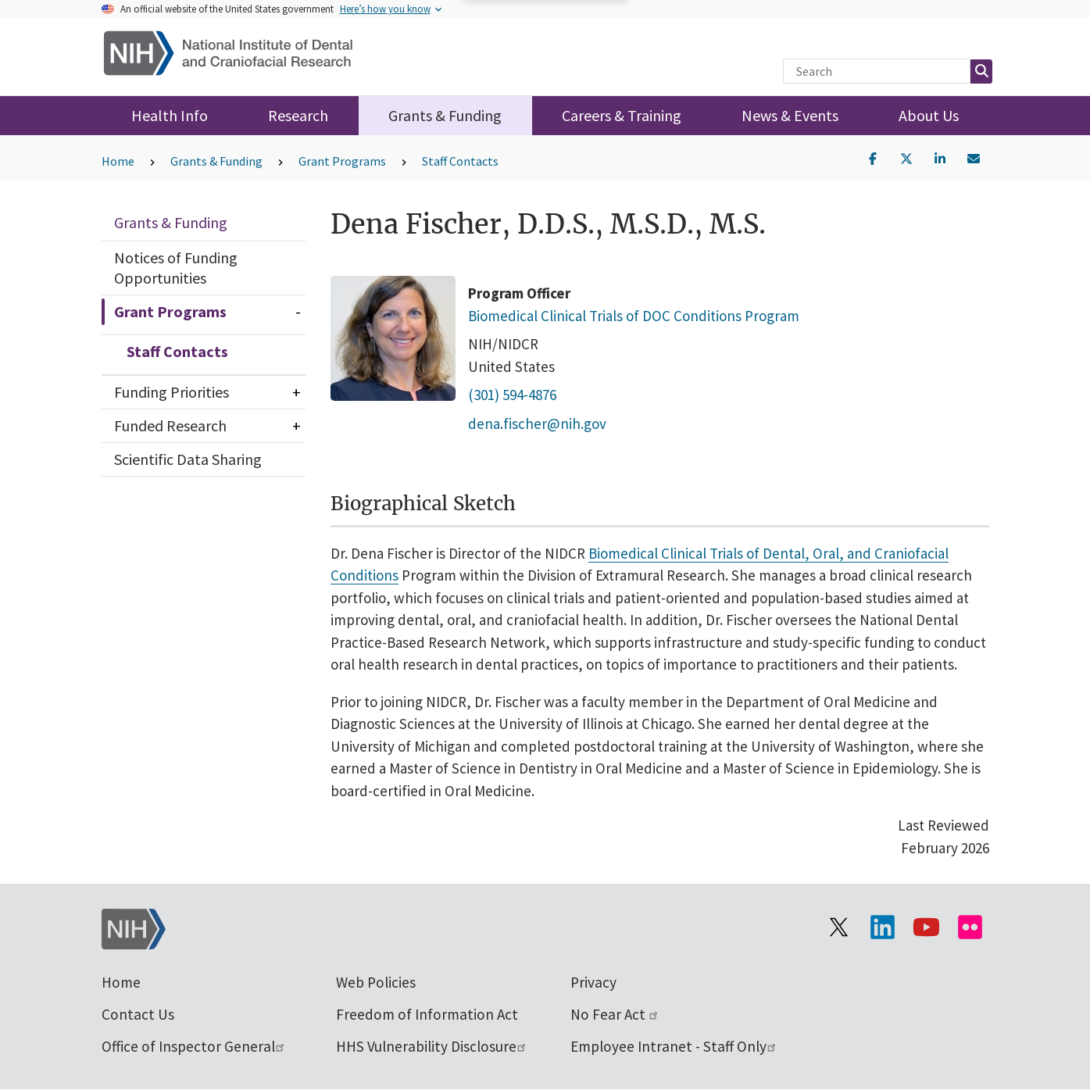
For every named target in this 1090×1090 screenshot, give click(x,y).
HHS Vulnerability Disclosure (431, 1046)
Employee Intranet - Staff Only (673, 1046)
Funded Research (170, 425)
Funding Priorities (171, 392)
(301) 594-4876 (512, 394)
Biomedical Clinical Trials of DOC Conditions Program (633, 315)
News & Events (790, 115)
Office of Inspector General (194, 1046)
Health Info (169, 115)
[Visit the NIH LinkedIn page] (883, 927)
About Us (929, 115)
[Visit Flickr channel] (970, 927)
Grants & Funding (445, 115)
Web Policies (376, 982)
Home (118, 161)
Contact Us (138, 1014)
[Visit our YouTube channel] (926, 927)
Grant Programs (342, 161)
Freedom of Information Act (427, 1014)
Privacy (593, 982)
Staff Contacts (460, 161)
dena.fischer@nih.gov (537, 422)
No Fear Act (614, 1014)
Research (298, 115)
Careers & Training (621, 115)
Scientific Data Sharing (188, 459)
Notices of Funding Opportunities (176, 268)
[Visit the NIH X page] (839, 927)
